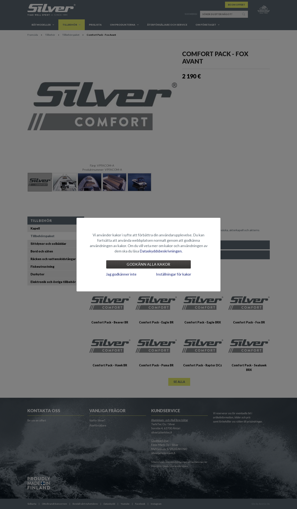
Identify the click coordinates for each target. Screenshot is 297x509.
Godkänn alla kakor (148, 264)
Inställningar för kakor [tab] (173, 274)
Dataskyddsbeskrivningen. (161, 251)
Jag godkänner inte (121, 274)
